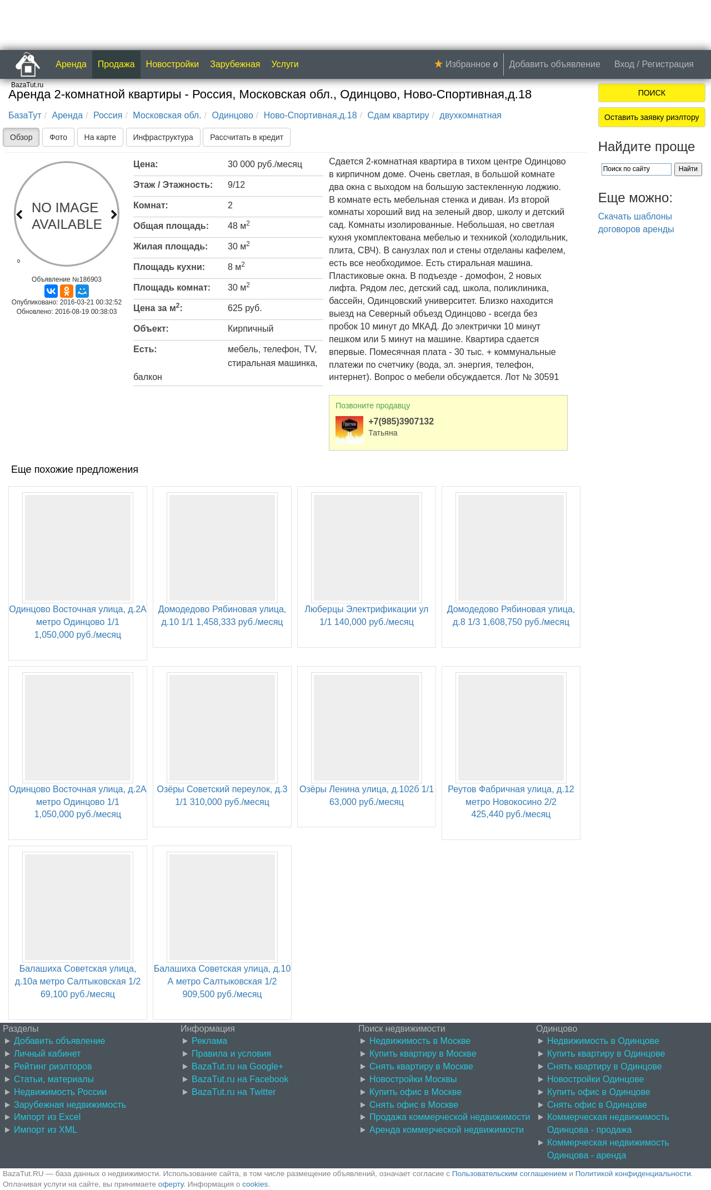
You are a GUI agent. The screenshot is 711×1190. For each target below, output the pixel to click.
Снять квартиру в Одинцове (604, 1066)
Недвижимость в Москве (419, 1041)
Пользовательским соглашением (509, 1173)
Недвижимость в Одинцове (603, 1041)
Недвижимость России (60, 1092)
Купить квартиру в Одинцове (606, 1053)
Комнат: (150, 205)
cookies (255, 1184)
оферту (170, 1184)
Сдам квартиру (398, 115)
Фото (58, 137)
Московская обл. (167, 115)
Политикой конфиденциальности (633, 1173)
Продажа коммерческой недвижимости (449, 1117)
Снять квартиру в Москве (421, 1066)
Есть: (145, 349)
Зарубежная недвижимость (70, 1104)
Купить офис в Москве (415, 1092)
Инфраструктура (163, 137)
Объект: (151, 328)
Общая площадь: (171, 226)
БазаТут (25, 115)
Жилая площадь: (170, 246)
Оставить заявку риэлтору (651, 117)
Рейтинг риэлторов (53, 1066)
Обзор (21, 137)
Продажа (116, 64)
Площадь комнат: (172, 287)
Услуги (285, 64)
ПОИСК (651, 92)
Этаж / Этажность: (173, 184)
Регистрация (668, 64)
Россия (107, 115)
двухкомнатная (470, 115)
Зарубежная (235, 64)
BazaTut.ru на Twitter (234, 1092)
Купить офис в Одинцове (598, 1092)
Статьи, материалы (54, 1079)
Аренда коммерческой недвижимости (446, 1129)
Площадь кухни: (169, 267)
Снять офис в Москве (413, 1104)
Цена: (145, 164)
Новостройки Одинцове (595, 1079)
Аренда (71, 64)
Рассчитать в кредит (246, 137)
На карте (100, 137)
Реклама (209, 1041)
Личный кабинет (47, 1053)
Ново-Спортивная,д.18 (310, 115)
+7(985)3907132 (401, 421)
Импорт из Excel (47, 1117)
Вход (624, 64)
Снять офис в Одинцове (597, 1104)
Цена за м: (158, 307)
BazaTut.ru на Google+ (237, 1066)
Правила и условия (231, 1053)
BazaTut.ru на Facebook (240, 1079)
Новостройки (172, 64)
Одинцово (232, 115)
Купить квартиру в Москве (423, 1053)
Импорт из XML (45, 1129)
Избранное (467, 64)
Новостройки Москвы (413, 1079)
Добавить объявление (554, 64)
